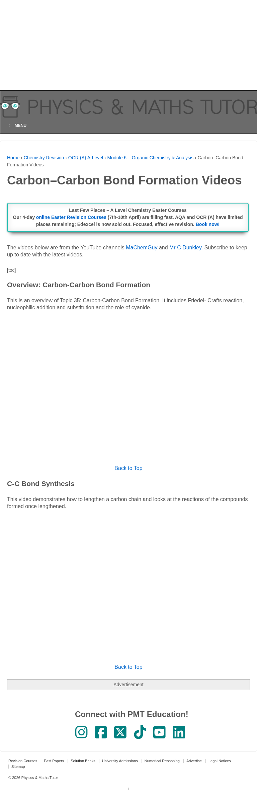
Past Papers (54, 761)
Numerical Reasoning (162, 761)
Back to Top (128, 468)
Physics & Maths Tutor (39, 778)
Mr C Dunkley (185, 247)
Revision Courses (22, 761)
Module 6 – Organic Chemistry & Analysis (150, 157)
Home (13, 157)
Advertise (194, 761)
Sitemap (18, 767)
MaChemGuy (141, 247)
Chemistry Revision (44, 157)
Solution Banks (83, 761)
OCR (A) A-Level (85, 157)
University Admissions (120, 761)
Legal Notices (219, 761)
